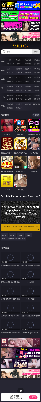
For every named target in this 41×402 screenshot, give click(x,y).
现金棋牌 (28, 64)
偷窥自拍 (10, 86)
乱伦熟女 (28, 81)
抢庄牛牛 (37, 64)
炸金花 (19, 64)
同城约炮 (10, 104)
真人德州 (19, 60)
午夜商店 (19, 104)
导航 (3, 106)
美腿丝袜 (10, 90)
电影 (3, 79)
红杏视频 (10, 108)
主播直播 (28, 72)
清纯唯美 (19, 90)
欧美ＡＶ (28, 69)
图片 (3, 88)
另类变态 (37, 81)
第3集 (20, 235)
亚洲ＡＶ (10, 69)
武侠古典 (37, 95)
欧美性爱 (37, 78)
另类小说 (19, 99)
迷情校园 (10, 99)
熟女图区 (28, 90)
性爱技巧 (37, 99)
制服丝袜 (10, 81)
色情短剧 (19, 108)
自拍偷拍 (19, 69)
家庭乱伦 (19, 95)
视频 (3, 70)
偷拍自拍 (19, 78)
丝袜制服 (19, 72)
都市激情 (10, 95)
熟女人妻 (10, 72)
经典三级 (19, 81)
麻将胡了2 (10, 64)
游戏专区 (37, 60)
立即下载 (33, 397)
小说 (3, 97)
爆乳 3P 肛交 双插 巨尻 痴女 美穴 (13, 239)
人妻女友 (28, 95)
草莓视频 (28, 104)
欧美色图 (28, 86)
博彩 (3, 61)
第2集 (12, 235)
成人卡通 (28, 78)
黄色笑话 (28, 99)
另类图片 (37, 90)
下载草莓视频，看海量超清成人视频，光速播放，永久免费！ (20, 228)
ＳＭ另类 (37, 72)
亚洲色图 (19, 86)
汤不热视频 (36, 104)
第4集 (28, 235)
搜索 (36, 52)
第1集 (4, 235)
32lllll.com (20, 46)
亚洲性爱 (10, 78)
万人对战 (28, 60)
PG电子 (10, 60)
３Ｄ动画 (37, 69)
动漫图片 (37, 86)
